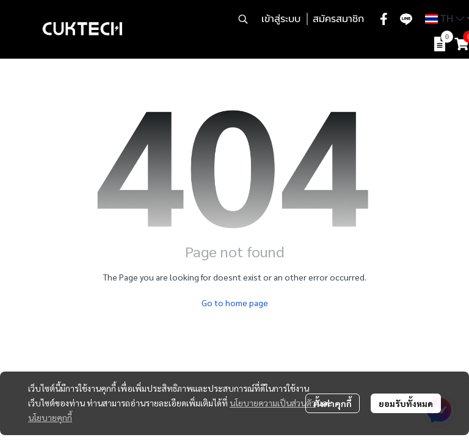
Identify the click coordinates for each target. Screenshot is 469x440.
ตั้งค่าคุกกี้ (332, 403)
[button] (243, 19)
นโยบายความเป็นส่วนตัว (273, 402)
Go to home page (235, 302)
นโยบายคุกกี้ (50, 417)
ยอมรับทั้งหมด (406, 403)
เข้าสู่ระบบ (280, 19)
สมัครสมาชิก (338, 19)
